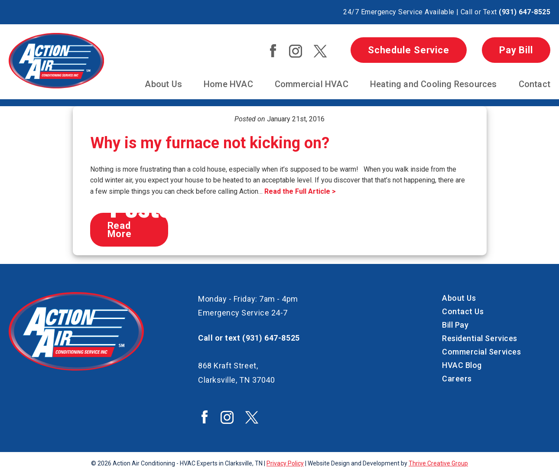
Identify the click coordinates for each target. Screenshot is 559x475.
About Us (163, 84)
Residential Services (479, 338)
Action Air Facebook (273, 50)
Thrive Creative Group (438, 463)
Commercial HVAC (311, 84)
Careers (457, 378)
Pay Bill (516, 50)
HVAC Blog (462, 365)
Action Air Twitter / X (320, 51)
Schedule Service (408, 50)
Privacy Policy (285, 463)
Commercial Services (481, 351)
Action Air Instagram (295, 51)
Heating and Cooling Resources (433, 84)
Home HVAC (228, 84)
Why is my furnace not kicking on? (209, 143)
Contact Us (463, 311)
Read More (119, 229)
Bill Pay (455, 324)
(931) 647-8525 (524, 12)
